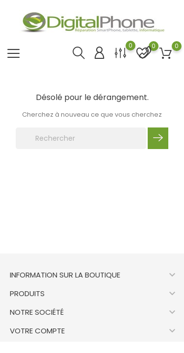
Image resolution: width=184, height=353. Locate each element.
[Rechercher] (81, 138)
